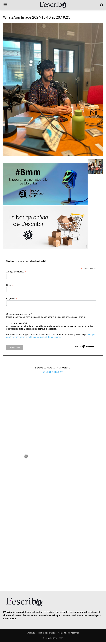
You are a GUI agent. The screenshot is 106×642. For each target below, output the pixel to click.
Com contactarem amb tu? (19, 314)
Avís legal (31, 633)
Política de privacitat (46, 633)
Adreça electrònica (16, 271)
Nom (9, 285)
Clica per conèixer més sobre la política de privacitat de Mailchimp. (50, 335)
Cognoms (11, 298)
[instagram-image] (26, 401)
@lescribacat (53, 371)
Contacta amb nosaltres (68, 633)
